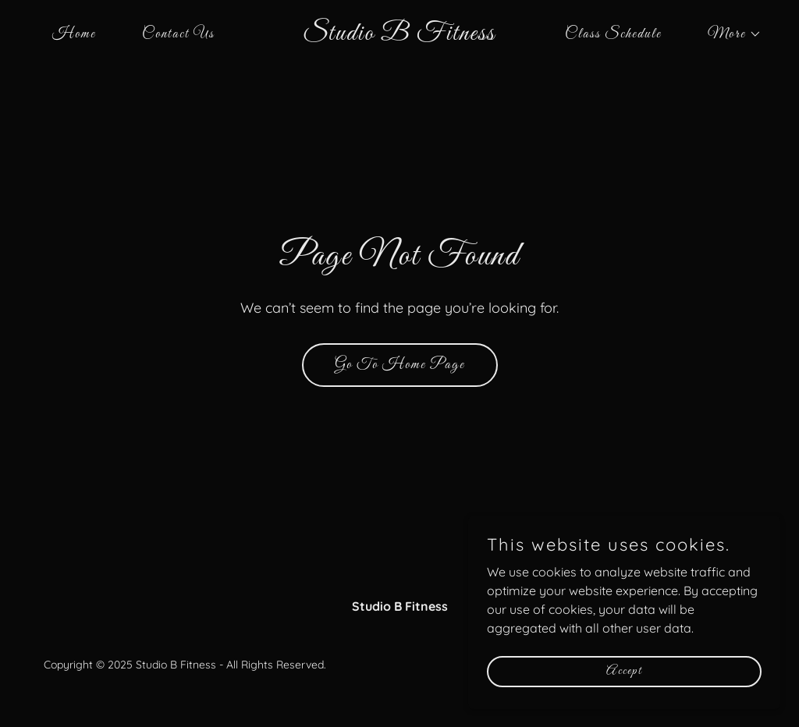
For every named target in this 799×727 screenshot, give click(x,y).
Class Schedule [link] (613, 34)
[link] (399, 35)
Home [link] (74, 34)
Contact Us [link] (178, 34)
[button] (727, 34)
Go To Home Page (400, 365)
